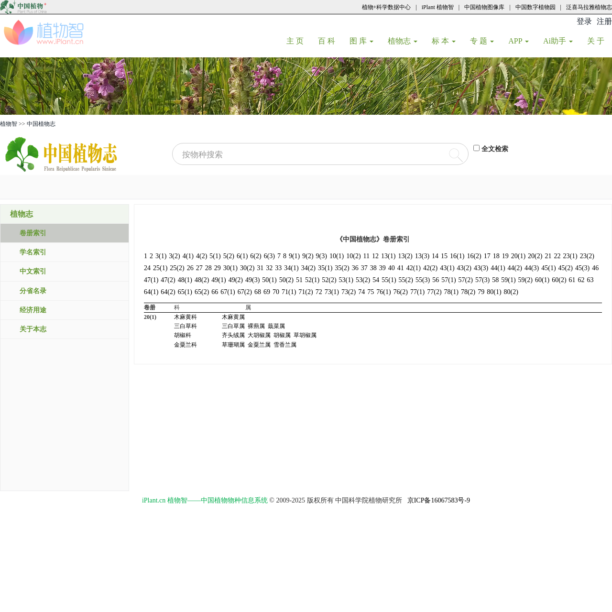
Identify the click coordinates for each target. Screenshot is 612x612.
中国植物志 (41, 123)
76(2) (400, 291)
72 (319, 291)
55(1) (389, 280)
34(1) (291, 268)
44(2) (515, 268)
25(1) (160, 268)
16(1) (457, 256)
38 (373, 268)
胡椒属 (282, 335)
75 (370, 291)
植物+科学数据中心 (386, 7)
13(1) (388, 256)
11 (366, 256)
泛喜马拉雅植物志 (589, 7)
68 (257, 291)
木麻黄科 (185, 317)
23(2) (587, 256)
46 (595, 268)
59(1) (508, 280)
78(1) (451, 291)
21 (548, 256)
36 (355, 268)
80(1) (494, 291)
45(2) (565, 268)
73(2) (348, 291)
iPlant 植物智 (438, 7)
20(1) (518, 256)
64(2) (168, 291)
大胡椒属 (259, 335)
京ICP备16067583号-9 (438, 500)
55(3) (422, 280)
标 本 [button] (444, 41)
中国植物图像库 (484, 7)
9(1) (294, 256)
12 (375, 256)
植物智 (8, 123)
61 (572, 280)
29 (217, 268)
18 (496, 256)
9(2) (307, 256)
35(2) (342, 268)
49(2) (236, 280)
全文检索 (494, 149)
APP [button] (518, 41)
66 (214, 291)
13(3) (422, 256)
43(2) (464, 268)
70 (276, 291)
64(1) (151, 291)
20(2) (535, 256)
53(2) (363, 280)
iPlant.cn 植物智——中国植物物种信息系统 (205, 500)
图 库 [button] (361, 41)
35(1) (325, 268)
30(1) (230, 268)
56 (435, 280)
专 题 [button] (482, 41)
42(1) (413, 268)
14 (435, 256)
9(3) (321, 256)
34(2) (308, 268)
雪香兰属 (284, 344)
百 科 (330, 40)
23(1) (570, 256)
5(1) (214, 256)
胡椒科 (182, 335)
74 (361, 291)
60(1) (542, 280)
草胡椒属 (305, 335)
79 (481, 291)
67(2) (245, 291)
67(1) (227, 291)
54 (375, 280)
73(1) (332, 291)
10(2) (353, 256)
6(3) (269, 256)
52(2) (329, 280)
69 (266, 291)
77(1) (417, 291)
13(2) (405, 256)
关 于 (599, 40)
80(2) (511, 291)
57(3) (482, 280)
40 (391, 268)
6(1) (242, 256)
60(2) (559, 280)
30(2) (247, 268)
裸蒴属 (256, 326)
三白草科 (185, 326)
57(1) (448, 280)
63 (590, 280)
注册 (604, 21)
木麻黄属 (233, 317)
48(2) (202, 280)
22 (557, 256)
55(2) (406, 280)
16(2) (474, 256)
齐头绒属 (233, 335)
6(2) (255, 256)
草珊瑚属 (233, 344)
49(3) (252, 280)
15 (444, 256)
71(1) (289, 291)
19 (505, 256)
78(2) (468, 291)
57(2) (466, 280)
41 (400, 268)
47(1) (151, 280)
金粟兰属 (259, 344)
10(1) (336, 256)
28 (208, 268)
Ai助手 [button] (558, 41)
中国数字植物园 (535, 7)
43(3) (481, 268)
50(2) (286, 280)
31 (260, 268)
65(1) (185, 291)
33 (278, 268)
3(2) (174, 256)
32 (269, 268)
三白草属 (233, 326)
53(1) (346, 280)
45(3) (582, 268)
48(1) (185, 280)
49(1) (218, 280)
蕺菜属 (276, 326)
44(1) (498, 268)
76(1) (383, 291)
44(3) (532, 268)
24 (147, 268)
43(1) (447, 268)
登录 (584, 21)
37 (364, 268)
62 (581, 280)
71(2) (305, 291)
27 (199, 268)
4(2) (201, 256)
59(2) (525, 280)
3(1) (160, 256)
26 (190, 268)
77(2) (434, 291)
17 (487, 256)
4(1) (188, 256)
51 (299, 280)
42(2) (430, 268)
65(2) (202, 291)
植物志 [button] (402, 41)
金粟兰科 (185, 344)
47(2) (168, 280)
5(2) (228, 256)
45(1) (548, 268)
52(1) (312, 280)
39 (382, 268)
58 (495, 280)
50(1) (269, 280)
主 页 (298, 40)
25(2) (177, 268)
